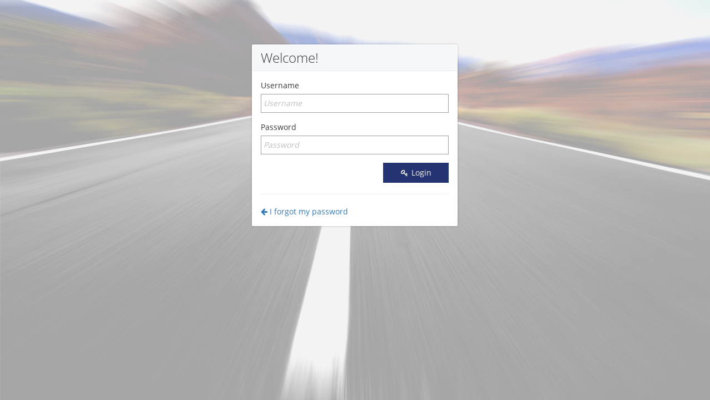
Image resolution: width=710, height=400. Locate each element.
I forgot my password (304, 211)
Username (280, 85)
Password (278, 127)
